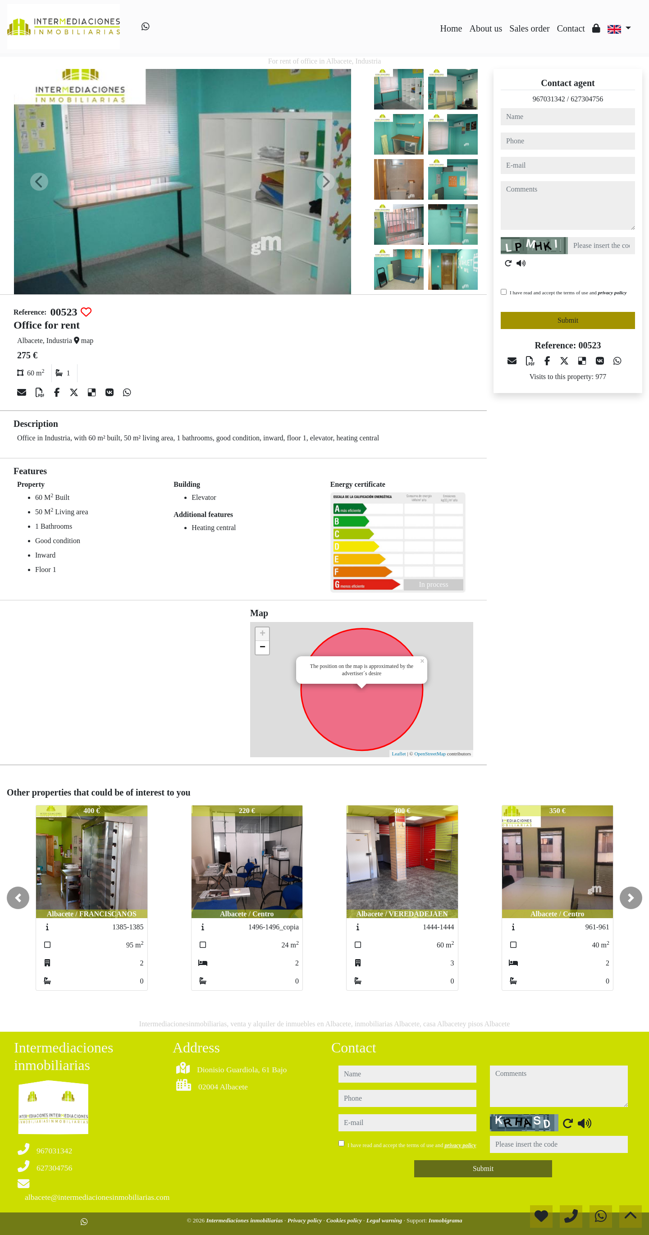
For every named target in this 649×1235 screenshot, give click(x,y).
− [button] (262, 647)
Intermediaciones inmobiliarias (245, 1220)
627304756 (587, 99)
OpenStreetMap (430, 753)
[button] (18, 898)
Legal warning (385, 1220)
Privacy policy (306, 1220)
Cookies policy (344, 1220)
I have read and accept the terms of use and (568, 292)
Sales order (529, 28)
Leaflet (399, 753)
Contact (571, 28)
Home (451, 28)
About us (485, 28)
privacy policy (612, 292)
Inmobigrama (445, 1220)
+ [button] (262, 634)
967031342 (549, 99)
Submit (568, 320)
